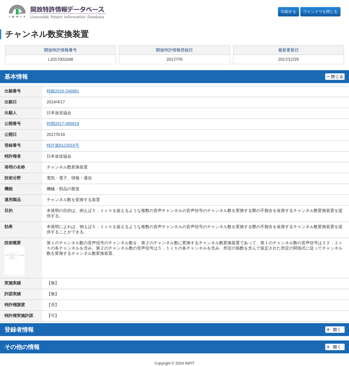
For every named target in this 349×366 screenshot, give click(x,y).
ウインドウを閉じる (320, 11)
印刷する (288, 11)
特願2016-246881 (63, 91)
